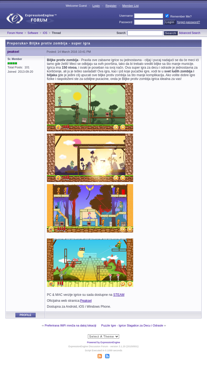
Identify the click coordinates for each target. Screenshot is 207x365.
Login (96, 5)
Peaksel (86, 301)
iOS (45, 32)
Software (32, 32)
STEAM (118, 295)
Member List (130, 5)
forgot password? (188, 22)
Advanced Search (189, 32)
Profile (25, 315)
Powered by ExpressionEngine (103, 342)
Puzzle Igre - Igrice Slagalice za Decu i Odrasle (132, 325)
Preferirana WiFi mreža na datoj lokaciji (70, 325)
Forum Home (15, 32)
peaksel (13, 52)
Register (110, 5)
